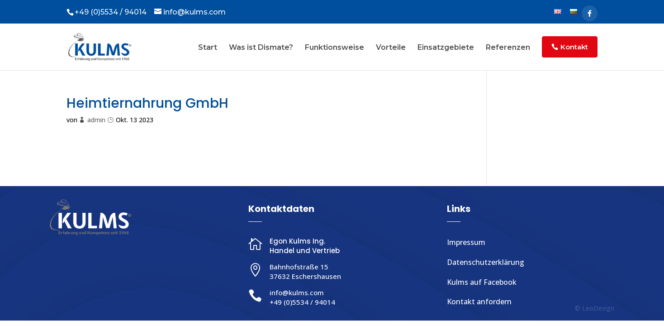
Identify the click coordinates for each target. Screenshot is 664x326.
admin (96, 119)
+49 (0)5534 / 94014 (302, 302)
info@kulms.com (297, 292)
